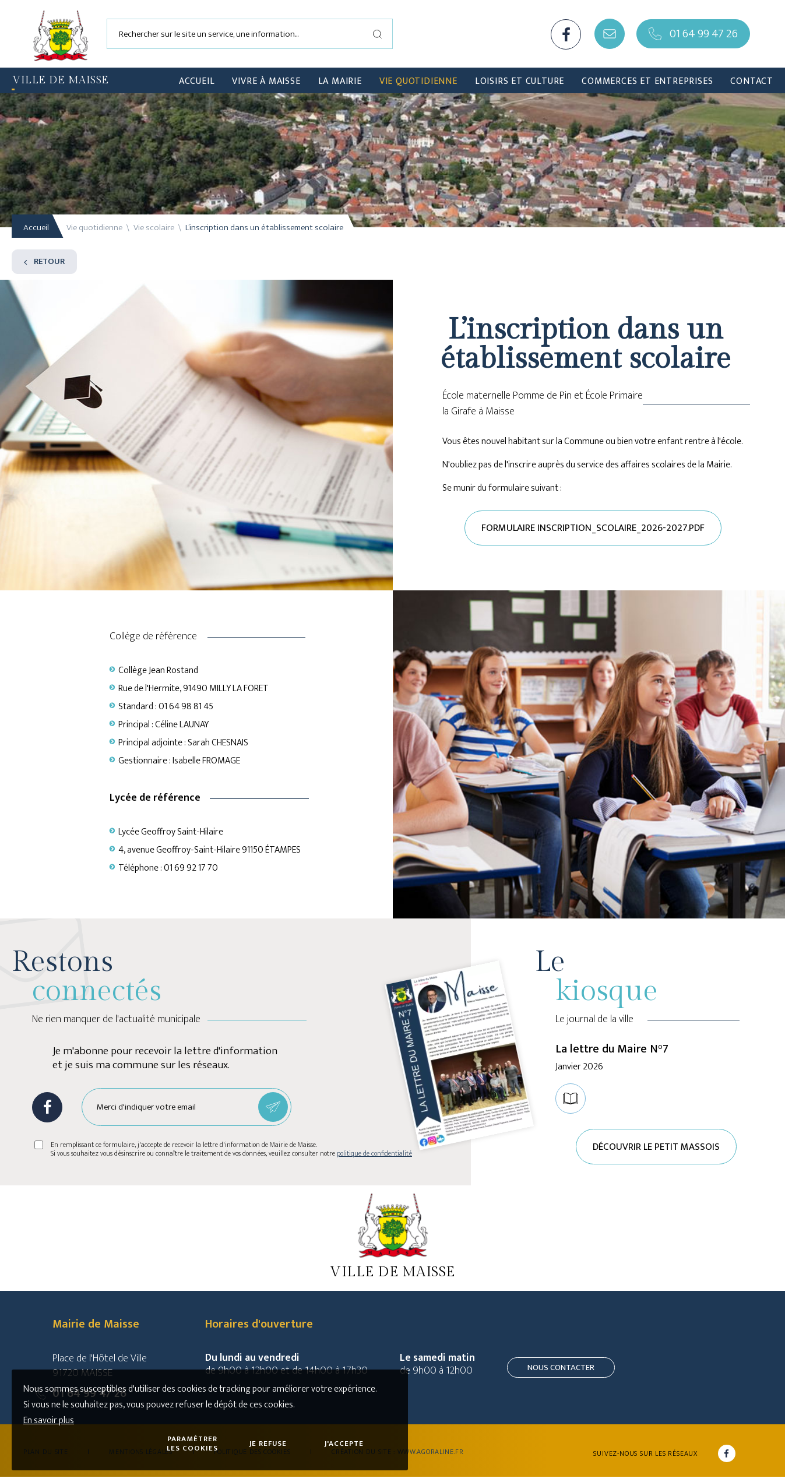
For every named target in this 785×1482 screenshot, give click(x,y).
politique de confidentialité (374, 1156)
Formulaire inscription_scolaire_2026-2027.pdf (593, 529)
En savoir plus (48, 1420)
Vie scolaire (153, 227)
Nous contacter (560, 1372)
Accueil (36, 227)
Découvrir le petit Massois (657, 1150)
